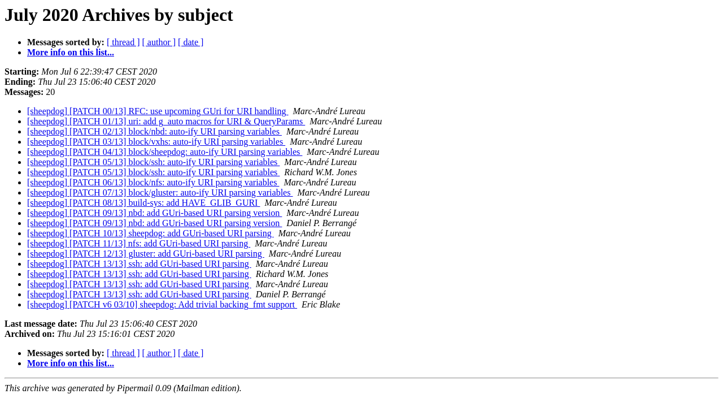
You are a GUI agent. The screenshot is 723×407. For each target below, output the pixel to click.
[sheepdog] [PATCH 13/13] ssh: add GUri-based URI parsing (139, 264)
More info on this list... (70, 52)
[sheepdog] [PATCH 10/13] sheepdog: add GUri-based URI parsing (150, 233)
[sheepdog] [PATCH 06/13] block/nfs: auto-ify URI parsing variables (153, 182)
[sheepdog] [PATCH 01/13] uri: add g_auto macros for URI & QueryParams (166, 121)
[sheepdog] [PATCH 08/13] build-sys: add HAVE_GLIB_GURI (143, 202)
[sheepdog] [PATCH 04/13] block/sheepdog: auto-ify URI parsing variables (164, 152)
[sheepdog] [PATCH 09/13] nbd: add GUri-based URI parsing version (154, 213)
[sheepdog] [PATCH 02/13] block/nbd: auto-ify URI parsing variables (154, 131)
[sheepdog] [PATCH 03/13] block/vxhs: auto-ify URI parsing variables (156, 141)
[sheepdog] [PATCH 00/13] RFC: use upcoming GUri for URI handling (158, 111)
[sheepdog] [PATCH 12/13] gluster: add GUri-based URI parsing (145, 253)
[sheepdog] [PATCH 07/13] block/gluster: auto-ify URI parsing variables (160, 192)
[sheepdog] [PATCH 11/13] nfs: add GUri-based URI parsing (138, 243)
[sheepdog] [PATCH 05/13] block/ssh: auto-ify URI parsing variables (153, 162)
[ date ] (190, 42)
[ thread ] (123, 42)
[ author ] (159, 42)
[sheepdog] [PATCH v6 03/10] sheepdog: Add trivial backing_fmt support (162, 304)
